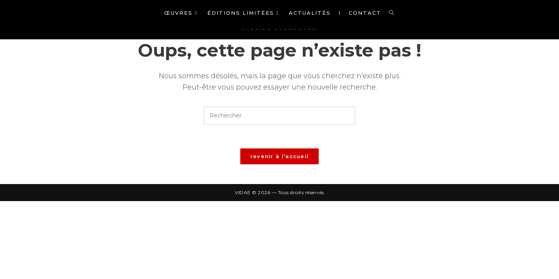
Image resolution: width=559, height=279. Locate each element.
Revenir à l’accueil (279, 156)
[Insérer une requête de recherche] (279, 116)
